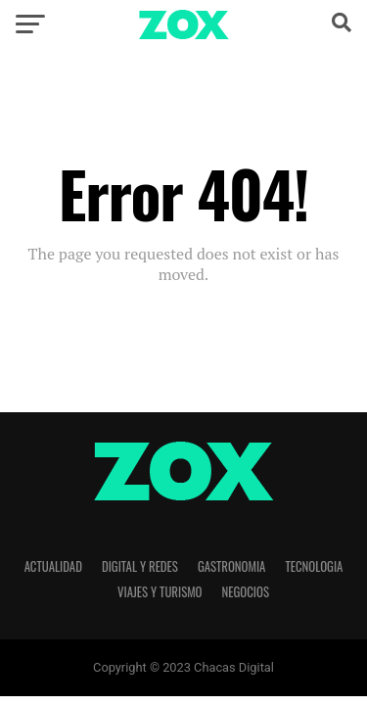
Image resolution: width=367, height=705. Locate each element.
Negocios (245, 592)
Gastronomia (232, 566)
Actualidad (53, 566)
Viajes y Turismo (159, 592)
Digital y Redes (140, 566)
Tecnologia (314, 566)
